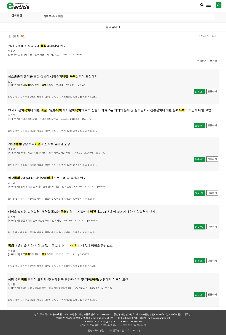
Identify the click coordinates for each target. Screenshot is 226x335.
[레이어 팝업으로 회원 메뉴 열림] (201, 5)
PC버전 (136, 330)
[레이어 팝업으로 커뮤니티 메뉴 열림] (208, 5)
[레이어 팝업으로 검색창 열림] (218, 5)
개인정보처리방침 (94, 330)
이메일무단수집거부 (118, 330)
